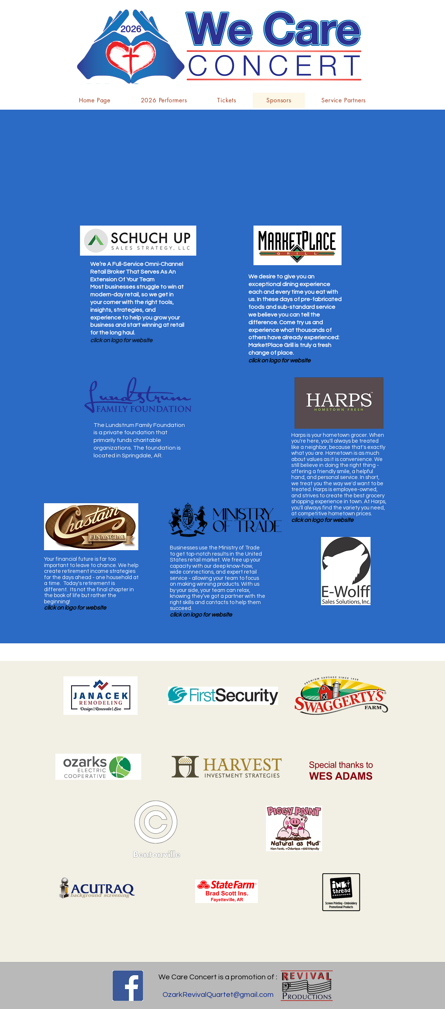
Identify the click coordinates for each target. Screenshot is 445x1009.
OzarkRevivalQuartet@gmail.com (218, 994)
